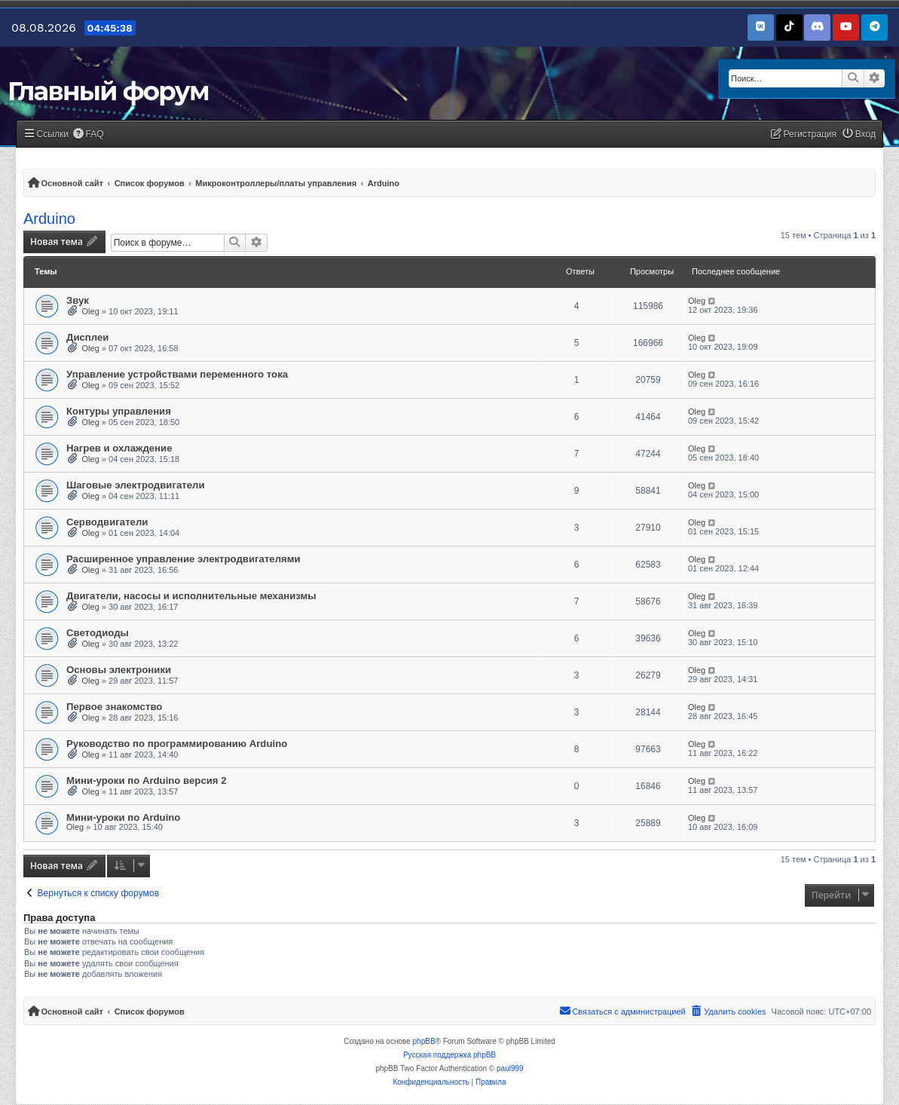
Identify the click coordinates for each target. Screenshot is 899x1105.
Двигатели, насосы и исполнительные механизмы (191, 595)
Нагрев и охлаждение (119, 448)
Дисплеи (87, 337)
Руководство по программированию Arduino (176, 743)
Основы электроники (118, 669)
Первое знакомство (114, 706)
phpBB (424, 1041)
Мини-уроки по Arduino (123, 817)
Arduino (49, 218)
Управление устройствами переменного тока (177, 374)
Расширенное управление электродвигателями (183, 559)
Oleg (90, 311)
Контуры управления (118, 411)
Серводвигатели (107, 522)
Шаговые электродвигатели (135, 485)
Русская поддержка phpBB (449, 1055)
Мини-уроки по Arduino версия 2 (146, 780)
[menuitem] (88, 134)
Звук (77, 300)
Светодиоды (97, 632)
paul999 (510, 1068)
